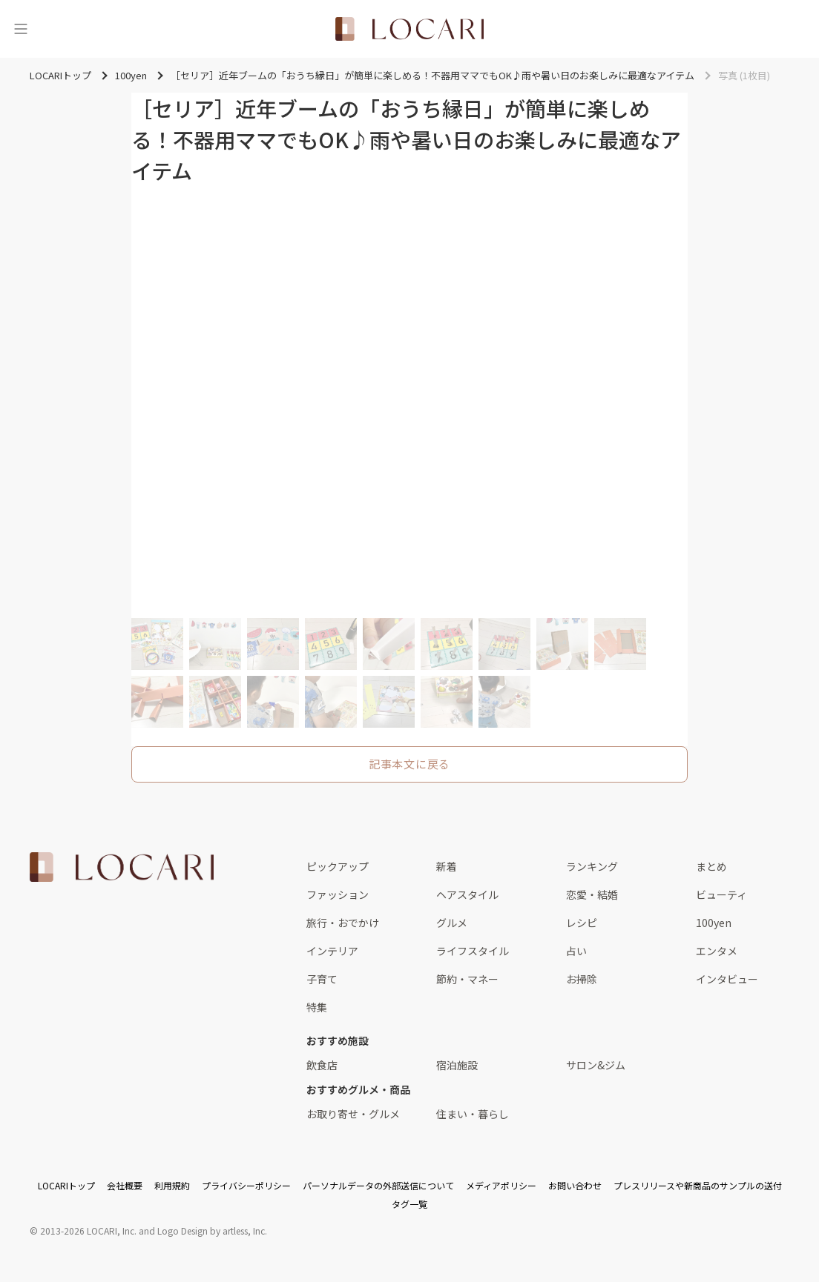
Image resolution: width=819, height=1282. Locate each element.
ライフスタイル (472, 950)
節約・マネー (467, 979)
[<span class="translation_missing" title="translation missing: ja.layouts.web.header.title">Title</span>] (409, 29)
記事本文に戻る (409, 763)
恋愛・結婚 (592, 894)
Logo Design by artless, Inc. (212, 1230)
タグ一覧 (409, 1204)
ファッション (337, 894)
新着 (446, 866)
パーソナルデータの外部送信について (378, 1185)
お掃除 (581, 979)
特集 (316, 1007)
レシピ (581, 922)
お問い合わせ (575, 1185)
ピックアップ (337, 866)
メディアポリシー (501, 1185)
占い (576, 950)
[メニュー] (21, 29)
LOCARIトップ (66, 1185)
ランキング (592, 866)
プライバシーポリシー (246, 1185)
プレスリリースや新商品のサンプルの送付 (698, 1185)
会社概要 (124, 1185)
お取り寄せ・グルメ (353, 1114)
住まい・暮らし (472, 1114)
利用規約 (172, 1185)
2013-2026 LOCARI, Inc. (88, 1230)
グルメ (451, 922)
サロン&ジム (595, 1065)
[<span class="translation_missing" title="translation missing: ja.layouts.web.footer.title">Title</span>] (122, 867)
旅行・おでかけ (342, 922)
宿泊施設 (457, 1065)
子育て (322, 979)
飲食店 (322, 1065)
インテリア (332, 950)
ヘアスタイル (467, 894)
